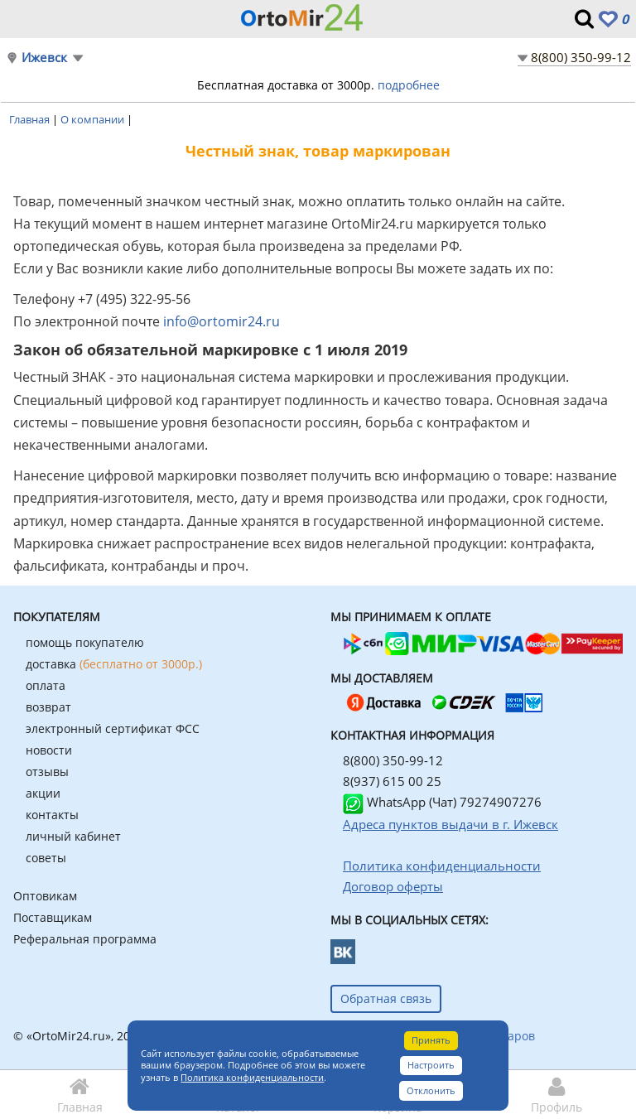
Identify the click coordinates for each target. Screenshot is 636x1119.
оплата (45, 685)
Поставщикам (52, 917)
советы (46, 858)
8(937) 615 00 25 (392, 781)
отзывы (47, 771)
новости (49, 750)
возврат (48, 707)
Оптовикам (45, 896)
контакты (52, 814)
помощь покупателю (85, 642)
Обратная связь (385, 998)
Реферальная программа (85, 939)
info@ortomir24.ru (221, 321)
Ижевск (44, 57)
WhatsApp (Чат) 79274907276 (442, 801)
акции (43, 793)
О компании (93, 119)
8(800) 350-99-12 (581, 57)
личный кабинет (73, 836)
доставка (114, 664)
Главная (30, 119)
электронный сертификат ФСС (113, 728)
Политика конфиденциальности (252, 1077)
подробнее (409, 85)
